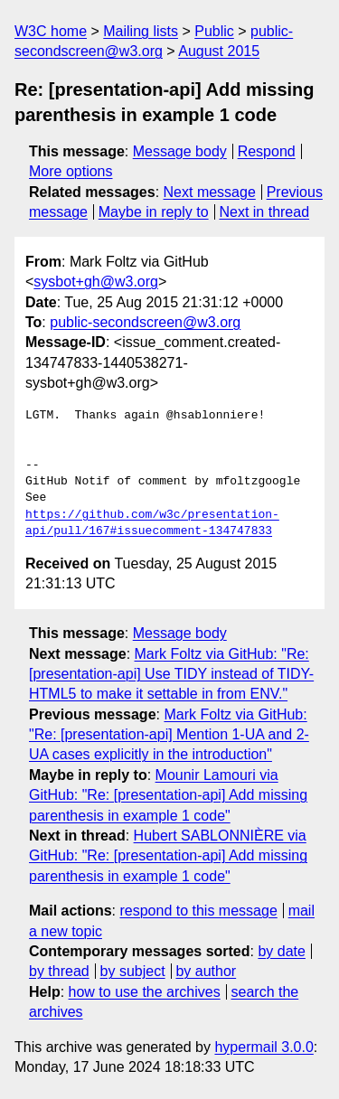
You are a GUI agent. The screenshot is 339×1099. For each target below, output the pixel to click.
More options (71, 171)
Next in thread (264, 212)
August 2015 (218, 51)
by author (205, 971)
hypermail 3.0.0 (263, 1047)
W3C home (50, 31)
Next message (210, 192)
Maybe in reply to (154, 212)
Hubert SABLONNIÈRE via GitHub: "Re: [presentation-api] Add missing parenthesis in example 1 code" (168, 856)
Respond (267, 151)
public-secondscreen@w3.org (145, 322)
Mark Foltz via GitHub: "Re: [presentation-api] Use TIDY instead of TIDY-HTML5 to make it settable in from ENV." (171, 674)
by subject (132, 971)
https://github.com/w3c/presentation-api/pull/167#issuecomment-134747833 (152, 523)
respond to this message (198, 910)
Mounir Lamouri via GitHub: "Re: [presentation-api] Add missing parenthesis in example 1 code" (168, 795)
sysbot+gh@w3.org (95, 281)
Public (214, 31)
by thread (59, 971)
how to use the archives (145, 992)
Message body (180, 151)
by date (281, 951)
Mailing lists (140, 31)
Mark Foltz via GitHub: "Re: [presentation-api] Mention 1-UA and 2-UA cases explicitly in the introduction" (169, 735)
